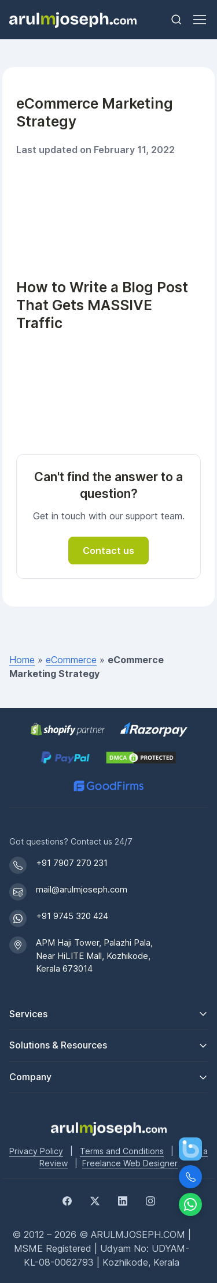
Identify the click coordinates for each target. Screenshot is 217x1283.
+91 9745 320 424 (72, 915)
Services (28, 1014)
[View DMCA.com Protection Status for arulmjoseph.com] (141, 757)
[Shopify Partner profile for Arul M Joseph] (68, 729)
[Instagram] (150, 1200)
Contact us (108, 550)
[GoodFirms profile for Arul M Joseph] (108, 786)
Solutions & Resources (58, 1045)
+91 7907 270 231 (72, 862)
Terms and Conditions (122, 1151)
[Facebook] (67, 1200)
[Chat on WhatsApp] (190, 1204)
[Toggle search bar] (176, 20)
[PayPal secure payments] (65, 757)
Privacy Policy (36, 1151)
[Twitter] (95, 1200)
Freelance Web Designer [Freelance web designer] (130, 1163)
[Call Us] (190, 1176)
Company (30, 1077)
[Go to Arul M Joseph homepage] (109, 1127)
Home (22, 659)
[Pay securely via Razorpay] (153, 729)
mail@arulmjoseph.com (81, 889)
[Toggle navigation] (199, 19)
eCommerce (71, 659)
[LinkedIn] (122, 1200)
